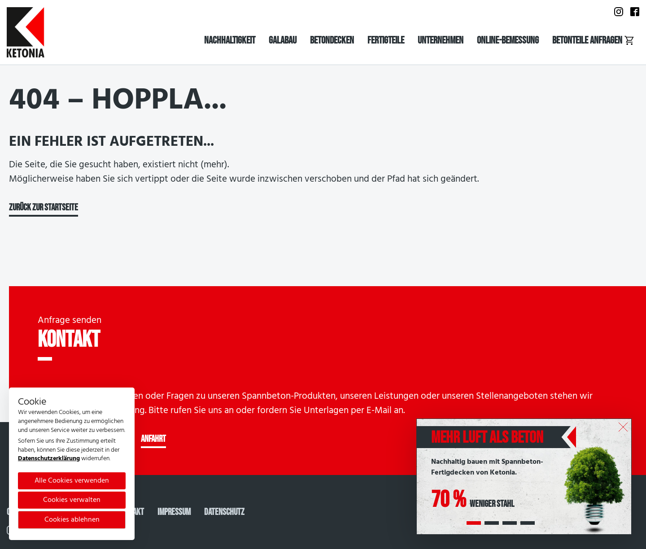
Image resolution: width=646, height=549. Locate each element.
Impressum (174, 512)
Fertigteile (385, 40)
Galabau (283, 40)
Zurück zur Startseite (43, 207)
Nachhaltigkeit (229, 40)
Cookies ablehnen (72, 520)
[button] (474, 523)
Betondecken (332, 40)
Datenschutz (224, 512)
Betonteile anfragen (593, 40)
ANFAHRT (153, 438)
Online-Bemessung (508, 40)
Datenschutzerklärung (49, 458)
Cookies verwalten (71, 500)
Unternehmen (440, 40)
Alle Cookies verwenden (72, 481)
